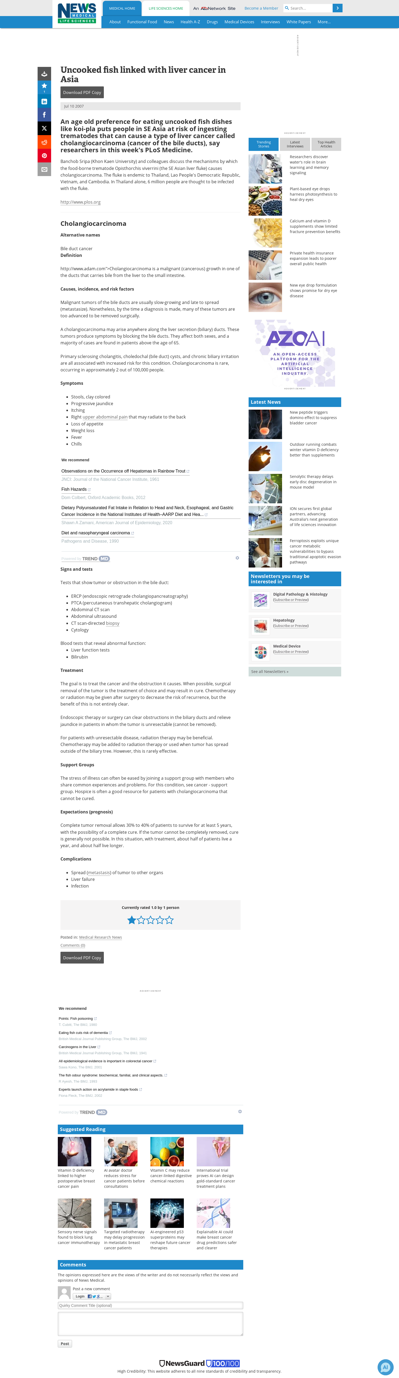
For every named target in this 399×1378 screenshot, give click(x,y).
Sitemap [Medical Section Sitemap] (211, 1344)
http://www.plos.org (80, 202)
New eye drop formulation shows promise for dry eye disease (313, 290)
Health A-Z (69, 1337)
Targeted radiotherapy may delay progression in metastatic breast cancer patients (124, 1128)
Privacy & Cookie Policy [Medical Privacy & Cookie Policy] (224, 1372)
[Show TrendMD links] (240, 1000)
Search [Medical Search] (210, 1330)
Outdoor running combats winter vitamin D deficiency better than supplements (314, 543)
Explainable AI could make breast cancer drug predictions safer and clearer (217, 1128)
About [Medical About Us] (209, 1316)
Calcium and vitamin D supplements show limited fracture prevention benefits (315, 226)
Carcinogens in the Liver (80, 936)
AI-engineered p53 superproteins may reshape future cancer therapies (170, 1128)
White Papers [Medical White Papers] (72, 1344)
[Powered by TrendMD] (83, 1001)
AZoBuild (281, 1372)
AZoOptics (282, 1337)
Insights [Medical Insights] (67, 1358)
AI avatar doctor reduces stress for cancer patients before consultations (124, 1066)
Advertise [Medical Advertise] (212, 1351)
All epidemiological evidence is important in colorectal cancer (108, 950)
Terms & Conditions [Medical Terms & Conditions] (221, 1365)
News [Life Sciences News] (139, 1323)
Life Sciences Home (166, 8)
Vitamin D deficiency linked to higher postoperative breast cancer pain (76, 1066)
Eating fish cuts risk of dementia (85, 921)
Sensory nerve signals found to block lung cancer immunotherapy (79, 1125)
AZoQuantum (285, 1365)
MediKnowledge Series (80, 1365)
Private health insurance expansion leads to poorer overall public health (313, 258)
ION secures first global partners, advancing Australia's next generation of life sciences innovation (314, 610)
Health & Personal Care (80, 1372)
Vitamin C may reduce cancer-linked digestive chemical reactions (171, 1064)
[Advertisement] (150, 866)
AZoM (278, 1316)
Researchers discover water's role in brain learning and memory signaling (309, 164)
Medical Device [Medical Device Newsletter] (287, 739)
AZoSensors (283, 1351)
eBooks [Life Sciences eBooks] (140, 1372)
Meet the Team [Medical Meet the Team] (217, 1323)
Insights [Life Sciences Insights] (141, 1358)
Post (65, 1232)
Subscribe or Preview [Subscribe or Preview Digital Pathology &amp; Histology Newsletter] (290, 693)
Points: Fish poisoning (78, 907)
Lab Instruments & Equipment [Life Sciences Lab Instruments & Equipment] (161, 1330)
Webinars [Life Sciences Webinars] (142, 1365)
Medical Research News (100, 825)
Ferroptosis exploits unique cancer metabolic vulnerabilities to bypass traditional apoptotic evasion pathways (315, 645)
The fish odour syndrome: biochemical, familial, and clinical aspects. (113, 964)
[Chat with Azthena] (386, 1367)
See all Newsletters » (269, 765)
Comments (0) (72, 833)
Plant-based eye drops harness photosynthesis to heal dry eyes (313, 194)
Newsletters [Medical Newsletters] (214, 1337)
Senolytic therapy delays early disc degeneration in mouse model (313, 575)
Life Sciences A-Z (149, 1337)
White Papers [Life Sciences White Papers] (146, 1344)
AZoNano (281, 1323)
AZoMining (283, 1358)
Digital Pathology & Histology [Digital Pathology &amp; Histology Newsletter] (300, 687)
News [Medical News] (65, 1330)
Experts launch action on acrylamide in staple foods (100, 978)
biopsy (112, 511)
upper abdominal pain (105, 417)
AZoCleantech (285, 1330)
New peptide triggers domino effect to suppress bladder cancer (313, 511)
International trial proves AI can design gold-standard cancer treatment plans (216, 1066)
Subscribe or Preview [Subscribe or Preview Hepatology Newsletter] (290, 719)
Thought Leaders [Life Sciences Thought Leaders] (149, 1351)
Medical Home (122, 8)
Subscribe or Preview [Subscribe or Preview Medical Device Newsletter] (290, 745)
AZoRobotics (284, 1344)
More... (324, 21)
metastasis (99, 761)
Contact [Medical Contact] (210, 1358)
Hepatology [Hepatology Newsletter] (284, 713)
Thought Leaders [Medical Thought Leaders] (75, 1351)
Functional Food (74, 1323)
